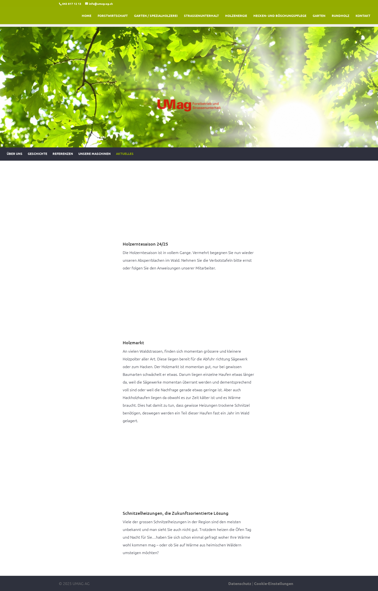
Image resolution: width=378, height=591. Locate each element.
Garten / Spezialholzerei (156, 16)
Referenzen (63, 155)
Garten (319, 16)
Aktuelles (125, 155)
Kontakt (363, 16)
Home (86, 16)
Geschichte (37, 155)
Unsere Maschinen (94, 155)
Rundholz (340, 16)
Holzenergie (236, 16)
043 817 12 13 (71, 4)
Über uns (14, 155)
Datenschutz (239, 583)
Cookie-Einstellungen (273, 583)
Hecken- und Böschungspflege (279, 16)
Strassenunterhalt (201, 16)
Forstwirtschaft (113, 16)
